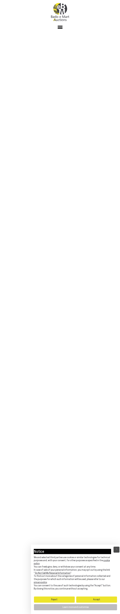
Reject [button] (54, 599)
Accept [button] (96, 599)
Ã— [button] (116, 550)
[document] (75, 570)
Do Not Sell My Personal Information (52, 573)
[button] (60, 28)
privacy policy (40, 582)
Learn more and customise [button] (76, 607)
